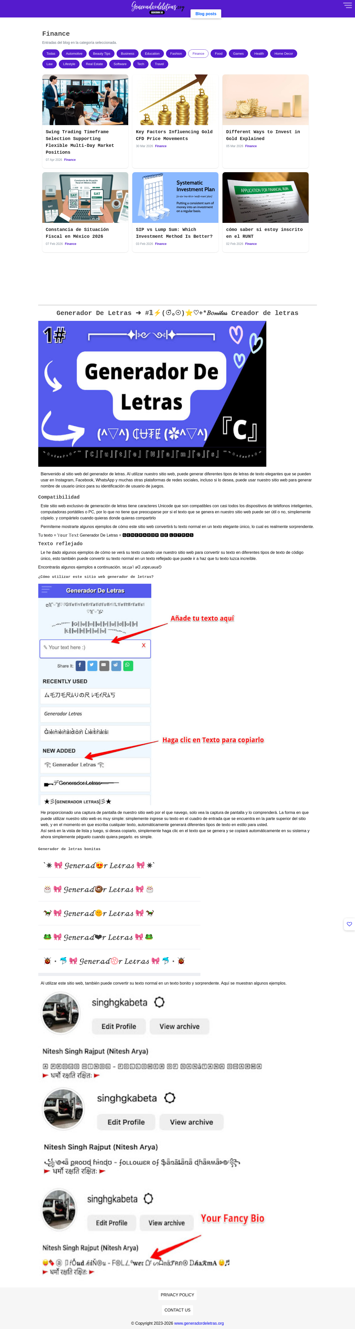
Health (259, 53)
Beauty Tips (101, 53)
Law (50, 64)
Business (127, 53)
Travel (159, 64)
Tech (140, 64)
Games (238, 53)
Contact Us (177, 1310)
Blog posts (205, 14)
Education (152, 53)
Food (218, 53)
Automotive (74, 53)
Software (120, 64)
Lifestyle (69, 64)
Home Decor (283, 53)
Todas (51, 53)
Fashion (176, 53)
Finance (198, 53)
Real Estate (94, 64)
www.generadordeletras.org (199, 1323)
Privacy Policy (177, 1295)
